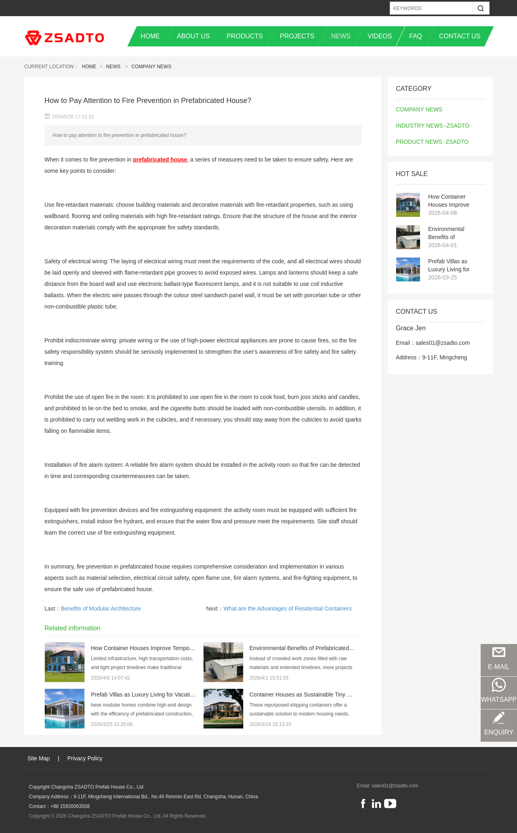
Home (89, 66)
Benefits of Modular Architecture (101, 608)
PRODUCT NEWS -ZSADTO (432, 141)
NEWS (341, 36)
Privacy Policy (85, 758)
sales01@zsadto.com (395, 786)
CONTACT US (460, 36)
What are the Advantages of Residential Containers (287, 608)
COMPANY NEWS (151, 66)
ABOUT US (193, 36)
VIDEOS (380, 36)
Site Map (38, 758)
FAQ (415, 36)
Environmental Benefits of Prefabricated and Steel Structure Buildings (450, 233)
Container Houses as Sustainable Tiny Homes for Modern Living (330, 694)
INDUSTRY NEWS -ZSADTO (432, 125)
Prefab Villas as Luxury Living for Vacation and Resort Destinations (453, 265)
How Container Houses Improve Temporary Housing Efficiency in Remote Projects (453, 201)
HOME (150, 36)
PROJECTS (297, 36)
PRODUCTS (245, 36)
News (113, 66)
